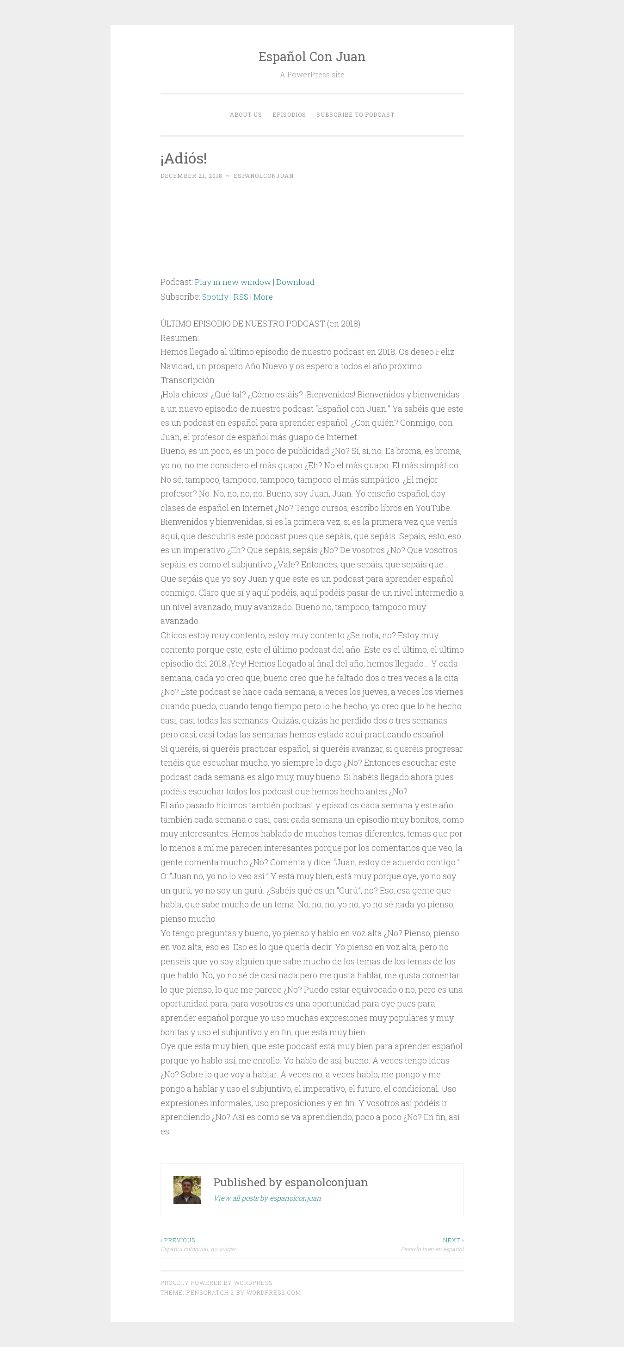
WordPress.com (274, 1292)
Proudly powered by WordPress (216, 1282)
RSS (242, 296)
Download (298, 281)
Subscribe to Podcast (355, 114)
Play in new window (234, 281)
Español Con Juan (312, 56)
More (265, 296)
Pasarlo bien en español (388, 1244)
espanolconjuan (264, 175)
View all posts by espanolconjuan (267, 1197)
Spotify (215, 296)
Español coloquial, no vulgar (236, 1244)
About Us (246, 114)
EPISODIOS (289, 114)
